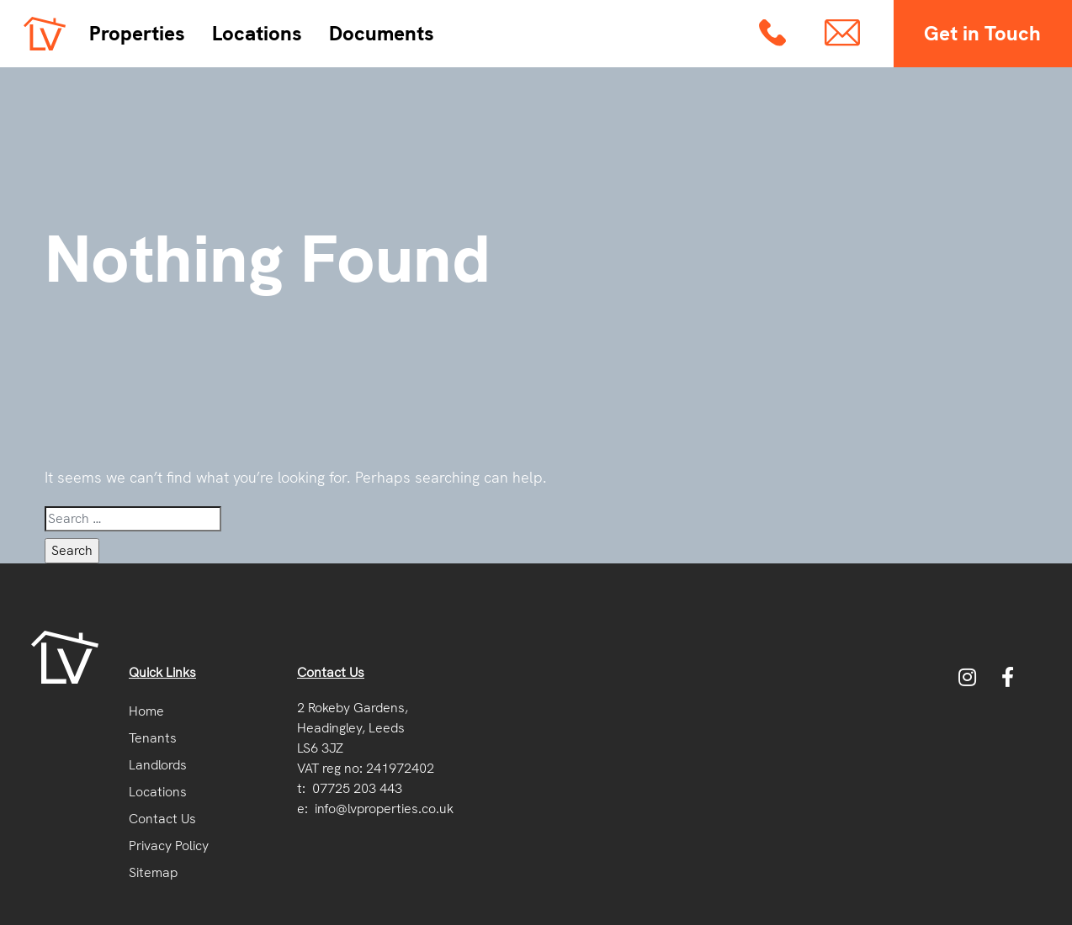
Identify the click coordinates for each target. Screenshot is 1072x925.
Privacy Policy (169, 845)
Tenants (153, 738)
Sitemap (153, 872)
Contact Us (162, 818)
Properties (137, 33)
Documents (381, 33)
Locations (257, 33)
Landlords (158, 765)
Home (146, 711)
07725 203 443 (357, 788)
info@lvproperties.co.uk (384, 808)
